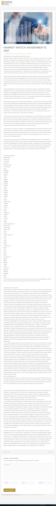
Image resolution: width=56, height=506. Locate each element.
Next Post (51, 453)
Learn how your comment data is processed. (33, 496)
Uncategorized (7, 55)
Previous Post (6, 453)
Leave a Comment (27, 55)
